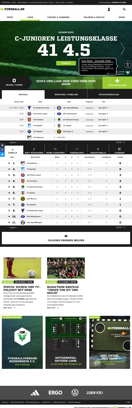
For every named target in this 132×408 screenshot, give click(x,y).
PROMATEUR (6, 2)
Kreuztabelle (98, 150)
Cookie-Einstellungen (74, 402)
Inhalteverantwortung (59, 402)
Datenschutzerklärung (17, 402)
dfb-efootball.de (22, 2)
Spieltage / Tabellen (66, 94)
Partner (51, 2)
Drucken (120, 142)
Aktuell (23, 94)
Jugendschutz (46, 402)
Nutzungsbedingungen (33, 402)
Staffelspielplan (109, 94)
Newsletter (70, 2)
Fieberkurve (76, 150)
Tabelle (66, 63)
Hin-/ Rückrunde (34, 150)
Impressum (5, 402)
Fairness (119, 150)
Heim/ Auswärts (55, 150)
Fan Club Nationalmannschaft (38, 2)
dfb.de (14, 2)
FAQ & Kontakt (60, 2)
